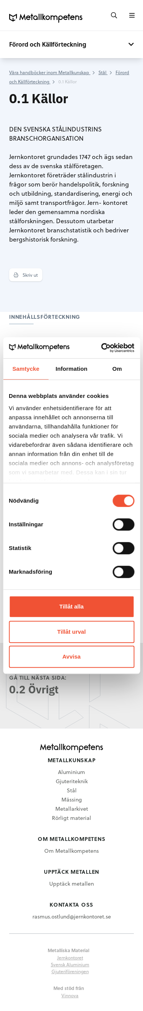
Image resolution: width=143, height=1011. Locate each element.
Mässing (71, 799)
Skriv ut (26, 274)
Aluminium (71, 772)
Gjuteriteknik (72, 781)
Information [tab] (72, 368)
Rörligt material (71, 818)
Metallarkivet (71, 809)
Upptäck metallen (71, 884)
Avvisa (72, 656)
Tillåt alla (71, 606)
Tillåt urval (71, 631)
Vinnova (70, 995)
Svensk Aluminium (70, 964)
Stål (72, 790)
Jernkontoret (70, 957)
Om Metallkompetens (71, 851)
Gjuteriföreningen (70, 971)
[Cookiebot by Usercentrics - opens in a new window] (101, 348)
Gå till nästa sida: (38, 677)
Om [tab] (117, 368)
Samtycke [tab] (25, 368)
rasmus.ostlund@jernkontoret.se (71, 916)
